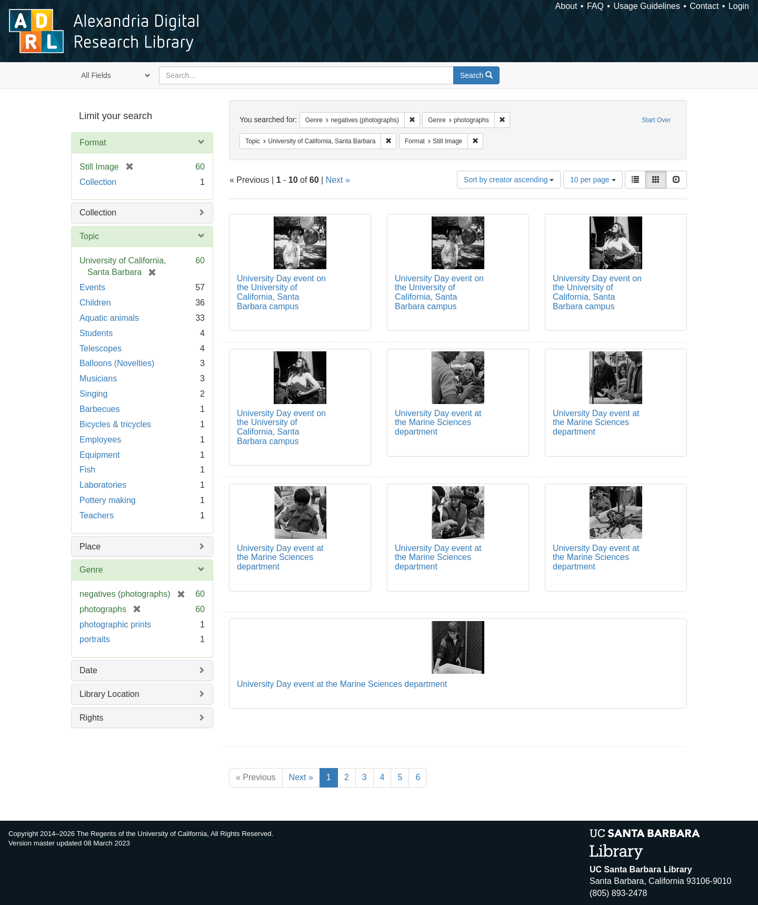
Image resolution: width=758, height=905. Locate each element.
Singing (93, 393)
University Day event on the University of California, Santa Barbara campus (281, 292)
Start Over (656, 120)
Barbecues (99, 409)
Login (739, 6)
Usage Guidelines (646, 6)
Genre (91, 569)
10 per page (593, 179)
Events (92, 287)
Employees (100, 439)
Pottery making (107, 500)
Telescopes (100, 348)
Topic (89, 236)
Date (88, 670)
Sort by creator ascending (509, 179)
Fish (87, 469)
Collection (97, 182)
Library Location (109, 694)
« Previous (256, 777)
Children (95, 302)
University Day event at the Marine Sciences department (438, 422)
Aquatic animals (109, 317)
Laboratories (102, 484)
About (566, 6)
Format (92, 142)
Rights (91, 717)
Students (96, 333)
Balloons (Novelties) (116, 363)
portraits (94, 639)
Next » (338, 179)
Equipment (99, 454)
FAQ (595, 6)
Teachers (96, 515)
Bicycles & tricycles (115, 424)
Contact (704, 6)
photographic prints (115, 624)
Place (90, 546)
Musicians (98, 378)
